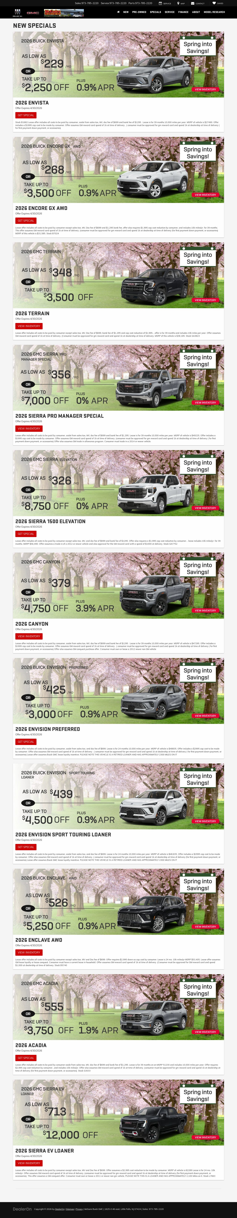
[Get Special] (118, 64)
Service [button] (170, 12)
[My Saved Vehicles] (218, 3)
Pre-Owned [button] (139, 12)
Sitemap (70, 1209)
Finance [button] (183, 12)
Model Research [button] (214, 12)
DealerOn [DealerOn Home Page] (59, 1209)
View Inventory (29, 326)
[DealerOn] (22, 1208)
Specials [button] (155, 12)
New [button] (125, 12)
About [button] (196, 12)
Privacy (79, 1209)
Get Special (26, 115)
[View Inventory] (118, 275)
